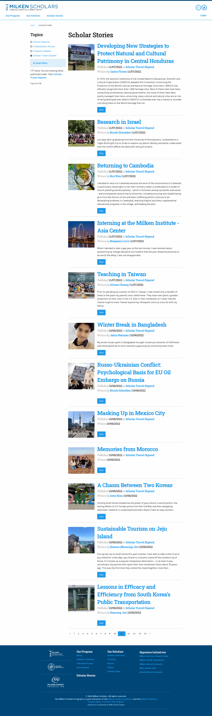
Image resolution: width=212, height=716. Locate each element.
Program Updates (40, 51)
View (101, 109)
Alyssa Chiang (119, 284)
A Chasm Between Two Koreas (134, 485)
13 (134, 633)
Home (32, 25)
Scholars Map (113, 671)
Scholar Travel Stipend (43, 55)
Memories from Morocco (127, 449)
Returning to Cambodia (125, 165)
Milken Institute (149, 699)
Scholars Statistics (85, 659)
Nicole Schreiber (120, 132)
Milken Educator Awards (151, 664)
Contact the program (113, 701)
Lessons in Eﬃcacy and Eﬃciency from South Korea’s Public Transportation (133, 594)
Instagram (198, 7)
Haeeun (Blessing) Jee (124, 547)
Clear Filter (40, 63)
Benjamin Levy (119, 241)
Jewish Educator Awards (151, 672)
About (79, 655)
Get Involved (83, 667)
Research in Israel (119, 121)
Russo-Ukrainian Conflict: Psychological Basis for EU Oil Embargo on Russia (134, 372)
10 (115, 633)
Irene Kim (116, 495)
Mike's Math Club (148, 668)
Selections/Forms (85, 663)
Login (203, 15)
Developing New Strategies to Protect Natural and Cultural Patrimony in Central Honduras (135, 53)
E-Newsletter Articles (42, 46)
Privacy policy (94, 701)
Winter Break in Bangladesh (131, 324)
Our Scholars (33, 15)
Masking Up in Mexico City (131, 413)
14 (140, 633)
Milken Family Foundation (152, 660)
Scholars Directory (116, 655)
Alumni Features (40, 41)
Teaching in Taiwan (121, 274)
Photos (110, 663)
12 (128, 633)
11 (122, 633)
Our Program (13, 15)
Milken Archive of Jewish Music (154, 656)
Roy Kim (115, 176)
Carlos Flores (118, 71)
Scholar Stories (55, 15)
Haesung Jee (118, 612)
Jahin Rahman (119, 335)
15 (145, 633)
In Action (111, 659)
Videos (110, 667)
